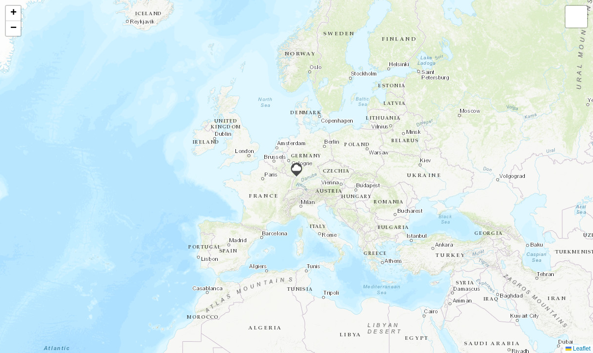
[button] (296, 169)
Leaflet (578, 348)
